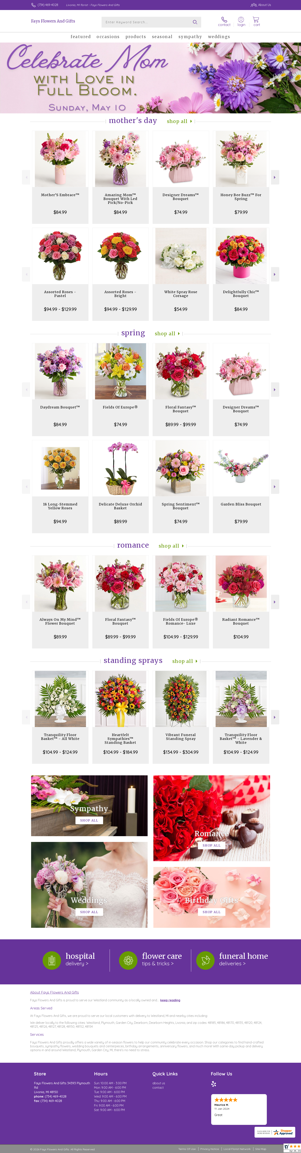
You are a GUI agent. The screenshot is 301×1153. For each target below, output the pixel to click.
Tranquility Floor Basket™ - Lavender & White (241, 739)
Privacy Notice (209, 1149)
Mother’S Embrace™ (60, 195)
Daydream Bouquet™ (60, 407)
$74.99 (180, 212)
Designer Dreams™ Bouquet (181, 197)
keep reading (170, 1000)
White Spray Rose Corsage (180, 294)
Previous (26, 177)
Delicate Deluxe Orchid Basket (120, 506)
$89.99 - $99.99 (180, 424)
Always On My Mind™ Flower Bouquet (60, 621)
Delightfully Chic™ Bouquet (241, 294)
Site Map (260, 1149)
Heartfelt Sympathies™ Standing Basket (120, 739)
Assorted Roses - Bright (120, 294)
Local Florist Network (237, 1149)
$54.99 (180, 309)
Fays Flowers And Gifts (53, 21)
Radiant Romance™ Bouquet (241, 621)
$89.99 (120, 521)
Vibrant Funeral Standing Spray (181, 737)
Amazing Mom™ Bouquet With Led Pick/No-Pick (120, 199)
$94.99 (60, 521)
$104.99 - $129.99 (181, 637)
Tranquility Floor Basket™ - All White (60, 737)
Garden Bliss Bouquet (241, 504)
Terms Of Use (187, 1149)
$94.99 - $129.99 (60, 309)
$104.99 (241, 637)
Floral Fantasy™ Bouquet (180, 409)
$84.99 (60, 212)
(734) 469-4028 (48, 5)
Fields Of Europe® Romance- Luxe (180, 621)
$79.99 (241, 212)
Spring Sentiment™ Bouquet (181, 506)
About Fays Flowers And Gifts (54, 992)
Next (275, 177)
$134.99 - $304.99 (180, 752)
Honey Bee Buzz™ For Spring (241, 197)
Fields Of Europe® (120, 407)
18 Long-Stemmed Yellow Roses (60, 506)
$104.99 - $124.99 (60, 752)
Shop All (177, 121)
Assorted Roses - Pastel (60, 294)
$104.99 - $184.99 (120, 752)
